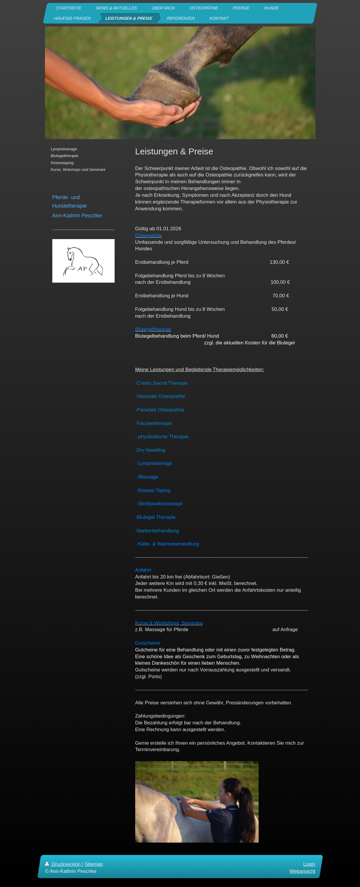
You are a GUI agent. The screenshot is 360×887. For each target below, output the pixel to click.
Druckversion (63, 864)
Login (309, 864)
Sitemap (94, 864)
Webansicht (302, 871)
